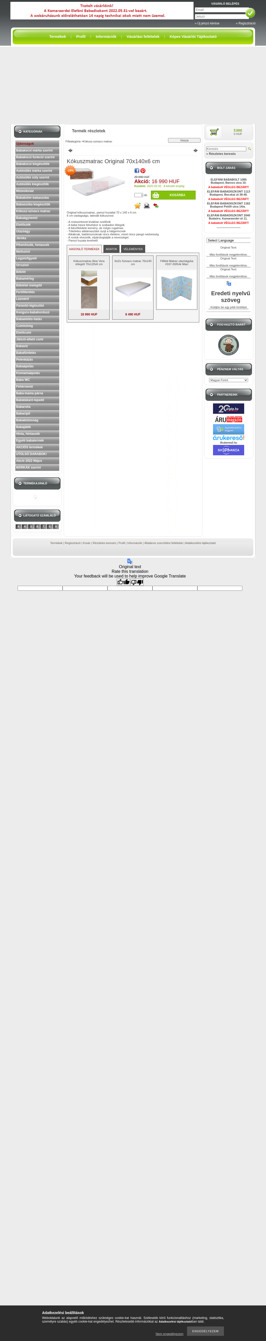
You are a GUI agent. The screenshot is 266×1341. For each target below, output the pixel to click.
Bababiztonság (27, 420)
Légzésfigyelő (26, 258)
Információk (134, 543)
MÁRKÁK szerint (28, 467)
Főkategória (73, 141)
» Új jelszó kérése (207, 23)
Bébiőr (21, 272)
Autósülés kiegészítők (32, 184)
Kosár (86, 543)
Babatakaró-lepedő (30, 400)
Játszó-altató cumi (29, 339)
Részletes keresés (104, 543)
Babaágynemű (26, 218)
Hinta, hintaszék (28, 434)
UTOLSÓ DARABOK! (31, 454)
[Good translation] (123, 582)
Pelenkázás (24, 359)
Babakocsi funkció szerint (35, 157)
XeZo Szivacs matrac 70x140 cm (132, 262)
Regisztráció (73, 543)
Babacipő (23, 413)
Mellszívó (23, 251)
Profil (121, 543)
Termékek (56, 543)
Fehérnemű (24, 386)
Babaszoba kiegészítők (33, 204)
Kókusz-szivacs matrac (33, 211)
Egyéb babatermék (30, 440)
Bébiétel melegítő (29, 285)
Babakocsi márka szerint (34, 150)
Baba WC (23, 380)
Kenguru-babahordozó (33, 312)
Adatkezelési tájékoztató (200, 543)
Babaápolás (25, 366)
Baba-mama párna (29, 393)
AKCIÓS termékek (29, 447)
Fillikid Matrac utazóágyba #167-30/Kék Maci (176, 262)
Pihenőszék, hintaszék (32, 245)
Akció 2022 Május (29, 461)
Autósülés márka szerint (34, 171)
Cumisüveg (24, 326)
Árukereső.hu (228, 442)
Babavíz (22, 346)
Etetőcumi (23, 332)
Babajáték (23, 427)
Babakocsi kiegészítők (32, 164)
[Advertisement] (133, 85)
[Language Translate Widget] (231, 240)
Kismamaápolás (28, 373)
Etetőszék (23, 224)
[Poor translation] (137, 582)
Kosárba (177, 195)
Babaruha (23, 407)
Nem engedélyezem (169, 1334)
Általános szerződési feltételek (163, 543)
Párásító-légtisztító (30, 305)
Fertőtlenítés (25, 292)
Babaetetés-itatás (29, 319)
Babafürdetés (26, 353)
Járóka (21, 238)
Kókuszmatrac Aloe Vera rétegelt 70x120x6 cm (89, 262)
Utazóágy (23, 231)
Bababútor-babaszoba (32, 198)
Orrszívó (22, 265)
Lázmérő (22, 299)
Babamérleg (25, 278)
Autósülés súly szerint (32, 177)
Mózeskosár (25, 191)
